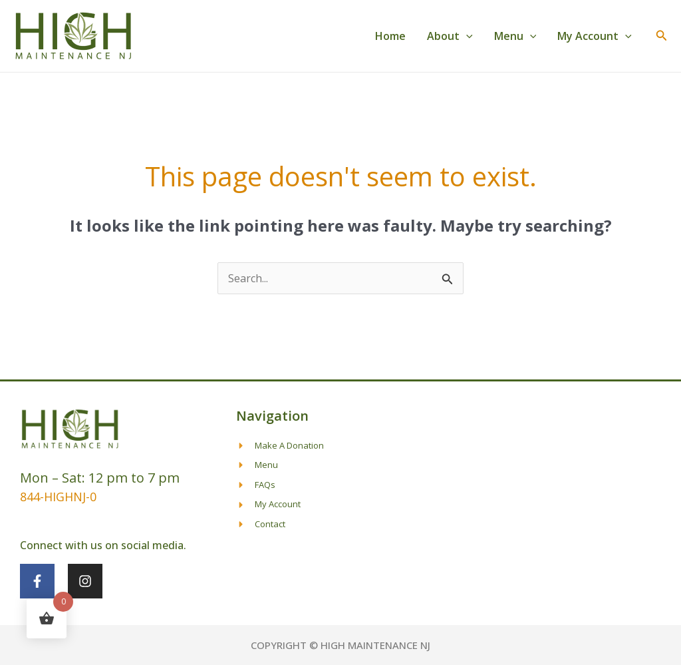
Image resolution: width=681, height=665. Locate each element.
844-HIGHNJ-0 (58, 497)
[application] (466, 36)
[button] (662, 36)
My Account (594, 36)
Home (390, 36)
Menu (515, 36)
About (450, 36)
